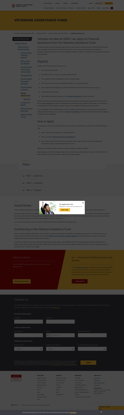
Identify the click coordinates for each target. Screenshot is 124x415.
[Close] (83, 203)
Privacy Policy (73, 412)
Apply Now (64, 210)
